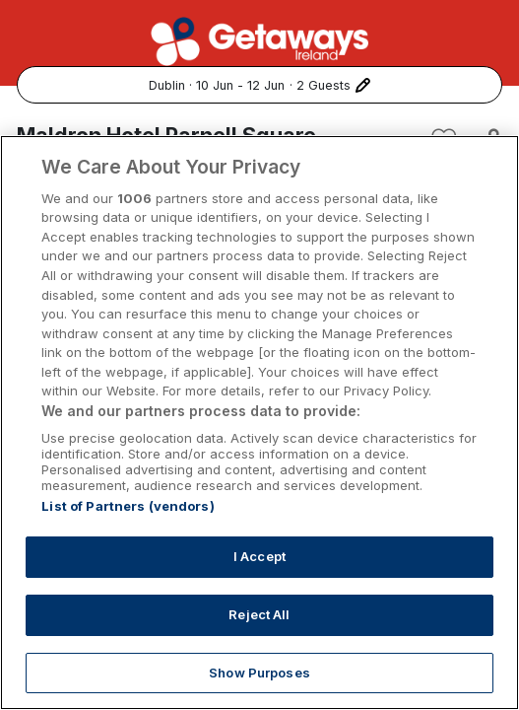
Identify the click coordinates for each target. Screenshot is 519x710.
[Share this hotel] (485, 140)
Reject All (259, 643)
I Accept (259, 586)
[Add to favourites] (444, 140)
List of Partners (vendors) (127, 535)
